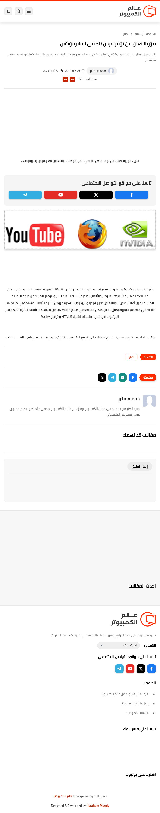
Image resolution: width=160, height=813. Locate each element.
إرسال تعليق (140, 466)
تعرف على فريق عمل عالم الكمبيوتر (128, 694)
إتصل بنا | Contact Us (139, 703)
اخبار (126, 34)
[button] (133, 377)
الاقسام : (150, 645)
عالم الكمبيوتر (62, 796)
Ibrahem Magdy (98, 806)
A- (65, 79)
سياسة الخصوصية (141, 713)
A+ (72, 79)
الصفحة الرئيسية (145, 34)
